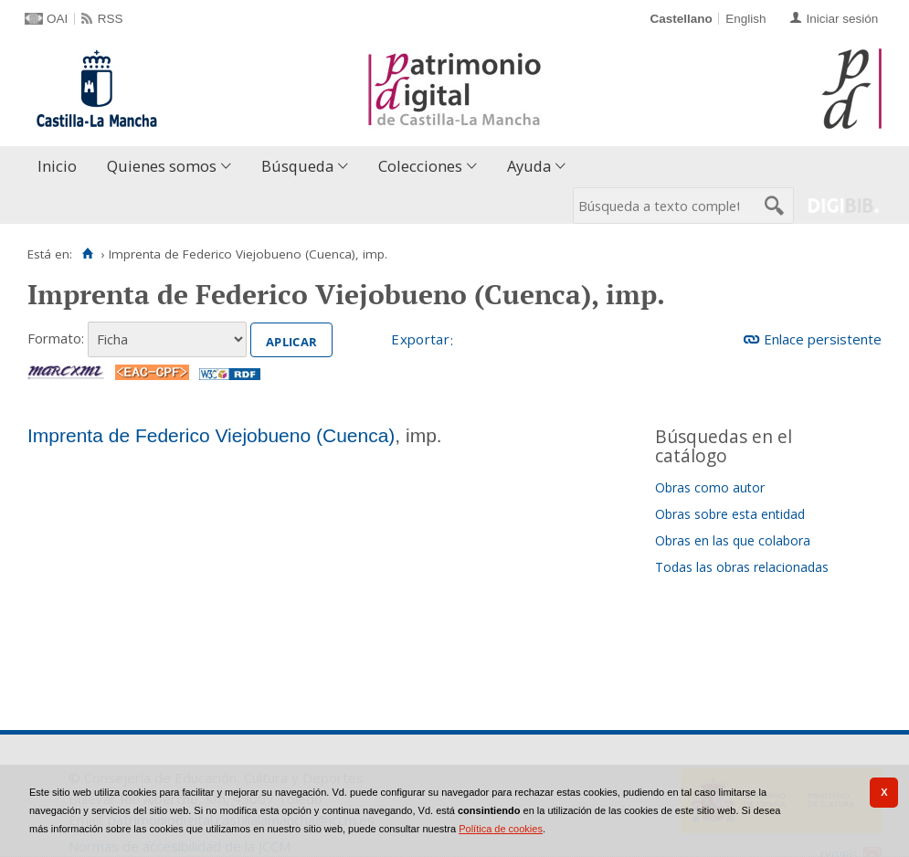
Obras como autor (710, 487)
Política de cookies (501, 828)
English (745, 19)
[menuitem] (61, 166)
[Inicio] (87, 254)
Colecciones (420, 165)
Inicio (57, 165)
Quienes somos (162, 165)
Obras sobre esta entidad (730, 514)
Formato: (55, 338)
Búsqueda (297, 165)
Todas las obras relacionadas (742, 567)
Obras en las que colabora (732, 540)
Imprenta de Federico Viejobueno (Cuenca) (211, 435)
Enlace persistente (823, 339)
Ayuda (529, 165)
